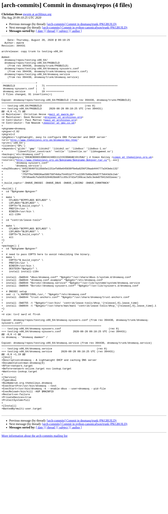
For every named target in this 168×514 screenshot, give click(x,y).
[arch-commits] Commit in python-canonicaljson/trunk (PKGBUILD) (84, 27)
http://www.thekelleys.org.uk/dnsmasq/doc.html (43, 160)
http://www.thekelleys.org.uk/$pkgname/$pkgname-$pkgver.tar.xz (61, 184)
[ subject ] (63, 31)
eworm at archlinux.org (37, 14)
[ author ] (76, 31)
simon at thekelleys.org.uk (132, 181)
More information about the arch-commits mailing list (35, 510)
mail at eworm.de (61, 129)
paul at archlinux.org (60, 136)
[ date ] (40, 31)
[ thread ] (51, 31)
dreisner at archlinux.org (63, 133)
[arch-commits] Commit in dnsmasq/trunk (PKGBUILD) (81, 24)
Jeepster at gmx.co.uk (58, 140)
